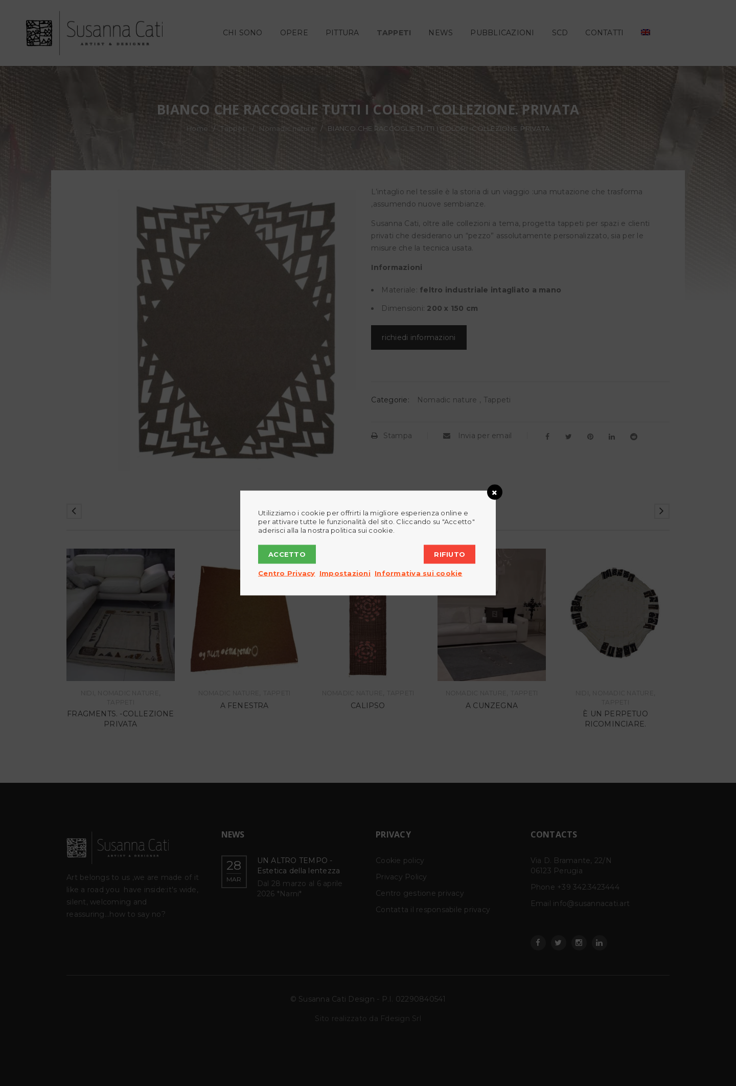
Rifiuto (449, 554)
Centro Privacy (286, 573)
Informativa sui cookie (419, 573)
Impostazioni (345, 573)
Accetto (287, 554)
